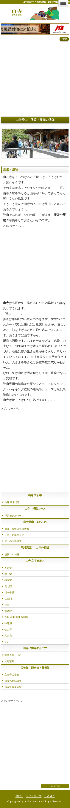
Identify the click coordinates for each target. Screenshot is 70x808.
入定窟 (8, 635)
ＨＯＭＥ (49, 796)
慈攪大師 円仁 (12, 655)
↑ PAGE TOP (55, 786)
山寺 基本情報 (12, 502)
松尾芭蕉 (9, 661)
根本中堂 (9, 592)
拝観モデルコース (14, 515)
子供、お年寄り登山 (15, 535)
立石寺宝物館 (11, 674)
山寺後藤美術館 (12, 687)
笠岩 (6, 641)
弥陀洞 (8, 623)
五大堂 (8, 567)
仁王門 (8, 598)
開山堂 (8, 574)
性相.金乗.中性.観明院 (16, 617)
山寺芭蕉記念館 (12, 680)
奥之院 (8, 586)
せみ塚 (8, 629)
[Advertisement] (35, 79)
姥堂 (6, 604)
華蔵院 (8, 611)
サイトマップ (34, 796)
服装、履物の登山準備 (16, 528)
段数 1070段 (11, 554)
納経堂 (8, 580)
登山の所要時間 (12, 541)
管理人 (19, 796)
